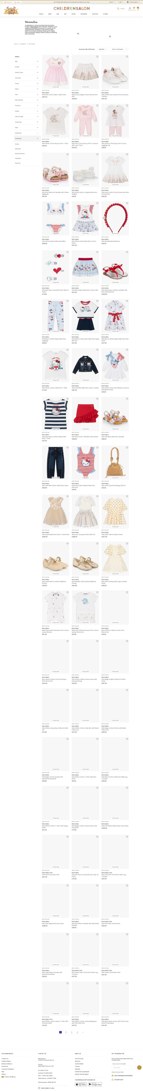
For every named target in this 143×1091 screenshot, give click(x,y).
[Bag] (138, 9)
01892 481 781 (52, 1072)
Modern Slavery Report (81, 1064)
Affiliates (77, 1059)
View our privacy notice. (118, 1062)
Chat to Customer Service (46, 1049)
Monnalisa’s (34, 27)
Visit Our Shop (79, 1049)
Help (2, 1062)
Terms (61, 1084)
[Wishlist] (133, 9)
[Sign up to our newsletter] (139, 1058)
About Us (77, 1051)
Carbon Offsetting (8, 1067)
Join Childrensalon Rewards (122, 1066)
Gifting (3, 1064)
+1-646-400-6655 (47, 1066)
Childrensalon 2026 (37, 1084)
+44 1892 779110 (51, 1068)
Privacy (70, 1084)
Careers (77, 1056)
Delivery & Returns (6, 1054)
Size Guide (4, 1056)
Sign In (18, 2)
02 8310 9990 (48, 1063)
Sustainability (79, 1054)
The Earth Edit (117, 1070)
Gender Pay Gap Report (82, 1062)
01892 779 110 (44, 1060)
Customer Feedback (7, 1059)
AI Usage (79, 1084)
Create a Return (6, 1051)
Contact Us (4, 1049)
